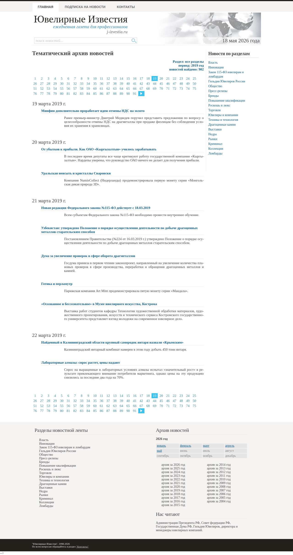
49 (188, 83)
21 (168, 78)
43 (148, 83)
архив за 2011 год (219, 475)
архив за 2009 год (219, 483)
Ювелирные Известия (81, 19)
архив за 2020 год (173, 486)
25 (194, 78)
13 (115, 78)
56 (68, 88)
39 (121, 83)
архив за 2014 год (219, 464)
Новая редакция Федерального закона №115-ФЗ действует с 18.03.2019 (95, 208)
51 (35, 88)
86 (101, 93)
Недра (212, 134)
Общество (215, 86)
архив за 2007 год (219, 490)
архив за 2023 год (173, 475)
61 (101, 88)
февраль (185, 445)
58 (81, 88)
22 (174, 78)
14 (121, 78)
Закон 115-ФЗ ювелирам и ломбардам (64, 447)
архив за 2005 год (219, 497)
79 (55, 93)
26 (35, 83)
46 (168, 83)
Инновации (216, 67)
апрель (229, 445)
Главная (45, 7)
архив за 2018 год (173, 494)
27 (41, 83)
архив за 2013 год (219, 468)
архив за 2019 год (173, 490)
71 (168, 88)
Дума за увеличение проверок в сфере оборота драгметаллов (88, 256)
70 (161, 88)
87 (108, 93)
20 (161, 78)
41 (134, 83)
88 (115, 93)
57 (75, 88)
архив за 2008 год (219, 486)
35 (95, 83)
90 (128, 93)
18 (148, 78)
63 (115, 88)
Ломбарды (215, 153)
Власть (213, 62)
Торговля (214, 110)
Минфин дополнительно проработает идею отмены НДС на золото (92, 111)
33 (81, 83)
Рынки (212, 139)
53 (48, 88)
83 (81, 93)
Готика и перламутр (56, 284)
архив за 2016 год (173, 501)
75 (194, 88)
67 (141, 88)
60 (95, 88)
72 (174, 88)
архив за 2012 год (219, 472)
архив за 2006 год (219, 494)
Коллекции (215, 148)
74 (188, 88)
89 (121, 93)
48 (181, 83)
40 (128, 83)
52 (41, 88)
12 (108, 78)
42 (141, 83)
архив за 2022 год (173, 479)
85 (95, 93)
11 (101, 78)
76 (35, 93)
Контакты (126, 7)
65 (128, 88)
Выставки (215, 129)
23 (181, 78)
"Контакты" (82, 546)
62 (108, 88)
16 (134, 78)
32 (75, 83)
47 (174, 83)
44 (154, 83)
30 (61, 83)
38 (115, 83)
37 (108, 83)
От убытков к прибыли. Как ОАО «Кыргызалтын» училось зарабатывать (98, 149)
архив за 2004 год (219, 501)
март (206, 445)
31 (68, 83)
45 (161, 83)
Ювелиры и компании (223, 115)
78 (48, 93)
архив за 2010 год (219, 479)
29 (55, 83)
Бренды (213, 95)
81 (68, 93)
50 (194, 83)
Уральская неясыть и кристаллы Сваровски (76, 173)
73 (181, 88)
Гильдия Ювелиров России (226, 81)
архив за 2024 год (173, 472)
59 (88, 88)
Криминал (215, 144)
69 (154, 88)
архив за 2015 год (173, 505)
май (159, 450)
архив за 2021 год (173, 483)
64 (121, 88)
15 (128, 78)
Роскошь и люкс (219, 105)
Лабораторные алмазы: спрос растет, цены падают (80, 362)
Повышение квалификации (226, 100)
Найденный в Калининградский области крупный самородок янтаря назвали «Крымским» (112, 342)
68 (148, 88)
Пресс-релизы (217, 91)
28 (48, 83)
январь (161, 445)
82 (75, 93)
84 (88, 93)
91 (134, 93)
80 (61, 93)
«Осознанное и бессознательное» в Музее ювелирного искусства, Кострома (99, 304)
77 (41, 93)
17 (141, 78)
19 (154, 78)
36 (101, 83)
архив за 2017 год (173, 497)
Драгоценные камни (222, 124)
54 (55, 88)
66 (134, 88)
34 (88, 83)
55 (61, 88)
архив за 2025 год (173, 468)
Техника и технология (223, 120)
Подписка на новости (85, 7)
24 (188, 78)
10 (95, 78)
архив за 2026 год (173, 464)
